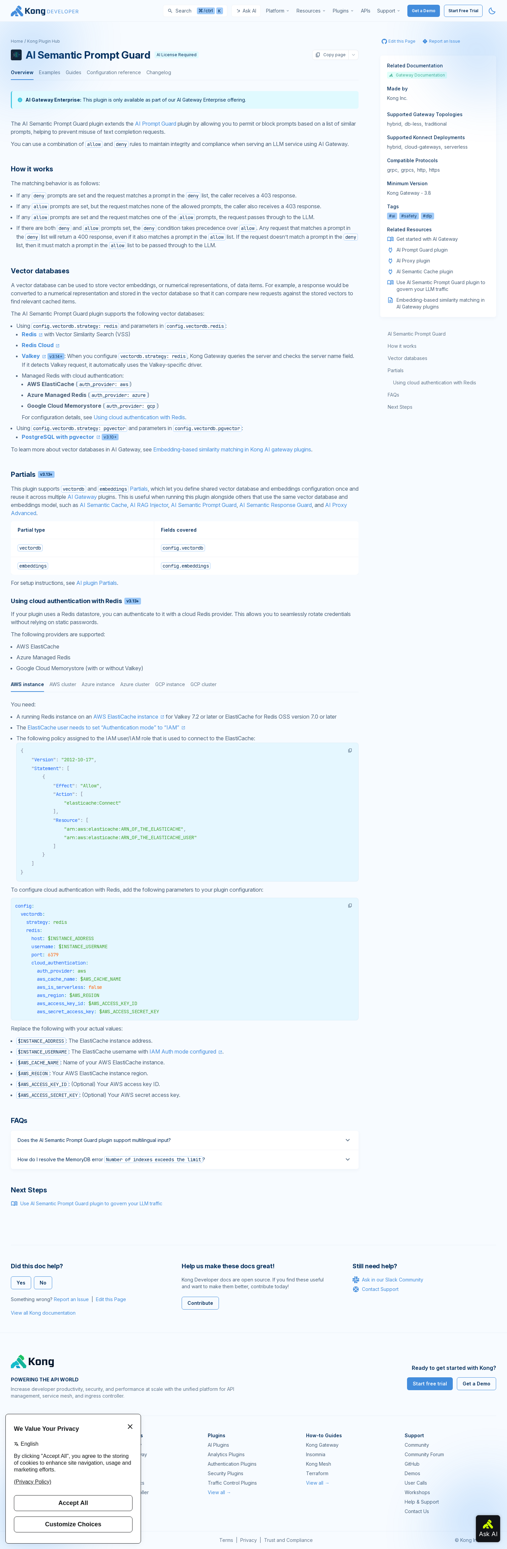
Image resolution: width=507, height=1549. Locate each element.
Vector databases (407, 358)
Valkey (31, 356)
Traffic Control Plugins (232, 1483)
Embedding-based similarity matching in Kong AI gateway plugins (232, 449)
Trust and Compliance (288, 1540)
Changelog (158, 72)
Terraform (317, 1473)
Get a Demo (423, 10)
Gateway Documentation (417, 75)
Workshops (417, 1492)
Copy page (330, 55)
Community (417, 1445)
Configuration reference (114, 72)
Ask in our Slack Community (387, 1279)
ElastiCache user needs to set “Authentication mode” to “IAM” (103, 727)
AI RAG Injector (149, 505)
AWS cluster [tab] (62, 684)
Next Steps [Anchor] (29, 1190)
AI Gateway (82, 496)
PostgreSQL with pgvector (58, 436)
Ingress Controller (129, 1492)
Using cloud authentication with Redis (139, 417)
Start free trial (430, 1383)
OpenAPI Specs (126, 1483)
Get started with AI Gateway (427, 239)
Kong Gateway (125, 1445)
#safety (409, 215)
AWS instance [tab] (27, 684)
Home (17, 41)
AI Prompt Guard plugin (422, 250)
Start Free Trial (463, 10)
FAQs (393, 395)
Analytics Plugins (226, 1454)
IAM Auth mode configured (182, 1051)
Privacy (248, 1540)
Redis (29, 334)
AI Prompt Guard (155, 123)
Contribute (200, 1303)
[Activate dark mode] (492, 11)
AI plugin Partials (96, 582)
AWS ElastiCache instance (125, 716)
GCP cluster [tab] (203, 684)
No (43, 1283)
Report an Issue (71, 1299)
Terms (226, 1540)
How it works (402, 346)
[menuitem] (278, 10)
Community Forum (424, 1454)
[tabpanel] (185, 900)
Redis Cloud (38, 345)
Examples (49, 72)
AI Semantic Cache (103, 505)
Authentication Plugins (232, 1464)
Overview (22, 72)
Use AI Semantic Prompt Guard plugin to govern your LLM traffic (91, 1203)
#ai (392, 215)
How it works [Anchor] (32, 169)
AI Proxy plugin (413, 260)
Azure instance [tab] (98, 684)
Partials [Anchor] (33, 474)
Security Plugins (225, 1473)
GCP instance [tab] (170, 684)
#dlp (427, 215)
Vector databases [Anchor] (40, 271)
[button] (350, 750)
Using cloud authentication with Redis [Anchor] (76, 600)
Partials (139, 488)
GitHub (412, 1464)
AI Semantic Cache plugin (425, 271)
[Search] (195, 11)
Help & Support (422, 1502)
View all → (219, 1492)
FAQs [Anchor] (19, 1121)
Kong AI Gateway (128, 1454)
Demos (412, 1473)
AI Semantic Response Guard (275, 505)
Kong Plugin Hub (43, 41)
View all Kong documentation (43, 1313)
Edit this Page (111, 1299)
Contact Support (375, 1289)
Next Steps (400, 407)
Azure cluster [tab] (135, 684)
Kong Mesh (121, 1464)
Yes (21, 1283)
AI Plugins (218, 1445)
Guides (73, 72)
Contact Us (417, 1511)
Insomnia (118, 1473)
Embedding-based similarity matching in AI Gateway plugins (441, 303)
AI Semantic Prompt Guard (204, 505)
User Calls (416, 1483)
